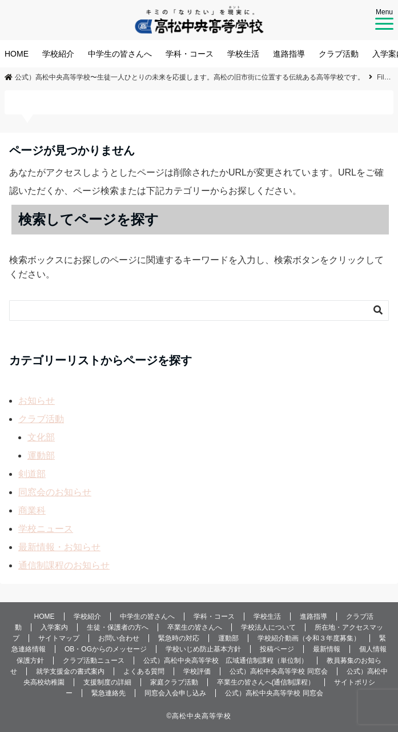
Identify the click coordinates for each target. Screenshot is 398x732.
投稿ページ (277, 649)
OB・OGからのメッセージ (106, 649)
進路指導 (289, 53)
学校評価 (197, 671)
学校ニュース (45, 529)
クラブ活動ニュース (93, 661)
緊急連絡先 (108, 693)
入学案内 (54, 627)
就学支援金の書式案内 (70, 671)
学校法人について (268, 627)
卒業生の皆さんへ (194, 627)
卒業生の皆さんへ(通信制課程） (266, 682)
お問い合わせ (118, 638)
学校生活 (243, 53)
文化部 (41, 437)
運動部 (41, 455)
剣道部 (32, 474)
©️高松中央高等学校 (199, 716)
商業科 (32, 510)
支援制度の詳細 (107, 682)
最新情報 (326, 649)
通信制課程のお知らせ (64, 565)
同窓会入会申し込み (175, 693)
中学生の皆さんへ (120, 53)
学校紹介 (58, 53)
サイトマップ (58, 638)
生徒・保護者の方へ (117, 627)
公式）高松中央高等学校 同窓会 (278, 671)
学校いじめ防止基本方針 (203, 649)
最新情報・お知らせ (59, 547)
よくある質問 (143, 671)
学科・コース (190, 53)
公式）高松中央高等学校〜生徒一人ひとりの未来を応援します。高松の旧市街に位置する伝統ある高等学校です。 (184, 77)
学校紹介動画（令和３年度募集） (309, 638)
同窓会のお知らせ (54, 492)
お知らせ (36, 400)
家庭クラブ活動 (174, 682)
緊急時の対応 (178, 638)
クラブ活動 (339, 53)
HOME (17, 53)
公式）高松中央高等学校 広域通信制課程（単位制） (225, 661)
